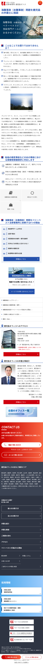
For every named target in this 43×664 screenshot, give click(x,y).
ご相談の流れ (6, 536)
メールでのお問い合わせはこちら (21, 291)
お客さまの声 (5, 561)
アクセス (4, 542)
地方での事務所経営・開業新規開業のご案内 (12, 609)
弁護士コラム (26, 556)
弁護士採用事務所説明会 (8, 591)
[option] (21, 27)
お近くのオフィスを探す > (21, 662)
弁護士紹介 (5, 523)
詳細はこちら (21, 259)
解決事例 (4, 556)
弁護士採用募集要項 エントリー (10, 600)
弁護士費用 (5, 529)
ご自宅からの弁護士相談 (9, 566)
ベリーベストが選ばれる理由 (11, 548)
